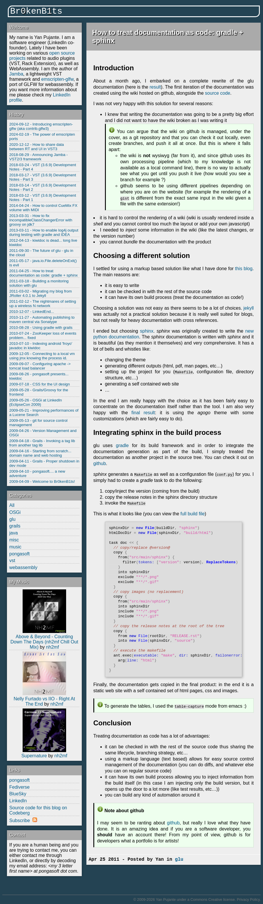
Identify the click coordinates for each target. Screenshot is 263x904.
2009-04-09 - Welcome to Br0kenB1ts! (42, 481)
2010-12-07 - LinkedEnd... (31, 311)
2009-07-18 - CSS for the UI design (39, 384)
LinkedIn (18, 800)
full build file (192, 513)
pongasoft (19, 553)
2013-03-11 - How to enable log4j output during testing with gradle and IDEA (43, 232)
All (11, 505)
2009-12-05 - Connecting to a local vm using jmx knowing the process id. (42, 355)
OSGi (15, 512)
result (155, 87)
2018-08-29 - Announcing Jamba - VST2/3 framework (38, 157)
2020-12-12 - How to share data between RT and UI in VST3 (36, 146)
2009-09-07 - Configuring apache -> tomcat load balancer (40, 366)
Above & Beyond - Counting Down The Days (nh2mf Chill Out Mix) (44, 642)
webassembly (23, 567)
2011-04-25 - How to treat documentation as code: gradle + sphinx (43, 273)
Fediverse (19, 787)
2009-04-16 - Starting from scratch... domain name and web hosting (40, 453)
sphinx (146, 331)
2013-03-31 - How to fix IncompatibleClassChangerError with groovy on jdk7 (40, 220)
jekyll (248, 308)
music (15, 546)
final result (143, 412)
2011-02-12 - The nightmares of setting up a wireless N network (42, 303)
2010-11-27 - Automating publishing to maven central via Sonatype (42, 319)
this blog (244, 268)
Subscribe (19, 820)
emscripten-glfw (57, 79)
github (99, 463)
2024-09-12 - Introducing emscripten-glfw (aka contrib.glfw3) (41, 126)
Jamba (16, 73)
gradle (122, 445)
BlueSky (17, 793)
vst (12, 560)
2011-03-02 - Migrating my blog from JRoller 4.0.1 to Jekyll (40, 293)
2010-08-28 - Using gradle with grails (40, 327)
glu (12, 519)
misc (14, 539)
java (13, 532)
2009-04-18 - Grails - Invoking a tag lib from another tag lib (42, 443)
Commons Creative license (213, 899)
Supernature (34, 755)
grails (14, 525)
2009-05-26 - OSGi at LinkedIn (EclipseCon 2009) (35, 402)
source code (217, 93)
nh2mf (52, 647)
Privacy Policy (248, 899)
